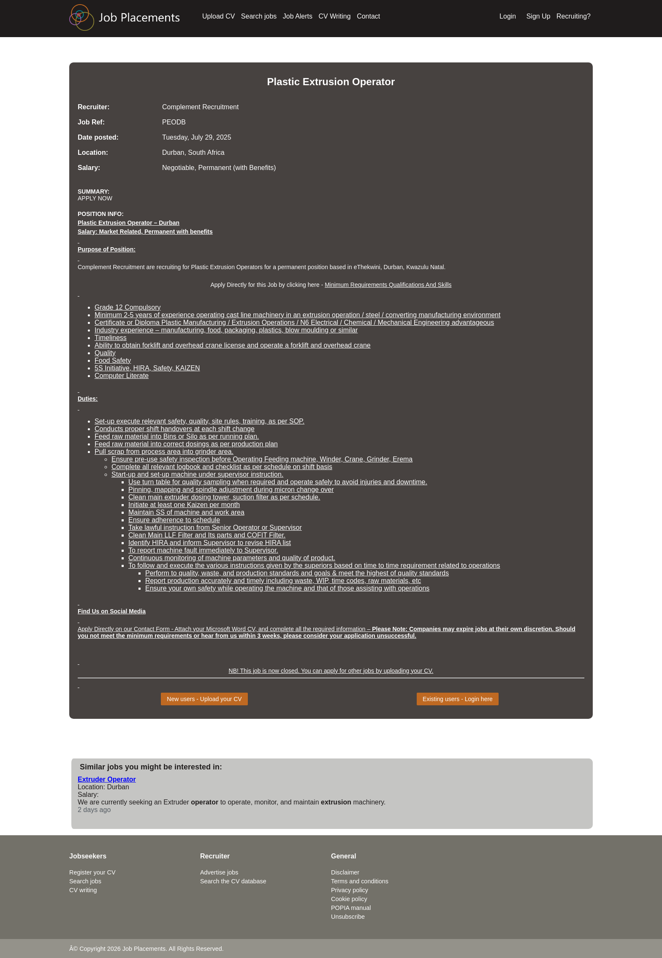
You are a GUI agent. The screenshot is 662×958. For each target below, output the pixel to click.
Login (507, 16)
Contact (368, 16)
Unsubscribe (348, 916)
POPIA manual (351, 907)
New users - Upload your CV (204, 699)
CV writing (83, 890)
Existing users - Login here (458, 699)
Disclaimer (345, 872)
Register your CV (92, 872)
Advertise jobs (219, 872)
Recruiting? (573, 16)
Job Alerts (297, 16)
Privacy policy (349, 890)
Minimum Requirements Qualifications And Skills (388, 284)
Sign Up (538, 16)
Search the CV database (233, 881)
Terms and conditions (359, 881)
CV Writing (335, 16)
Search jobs (259, 16)
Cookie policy (349, 899)
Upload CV (218, 16)
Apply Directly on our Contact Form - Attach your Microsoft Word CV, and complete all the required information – (225, 629)
